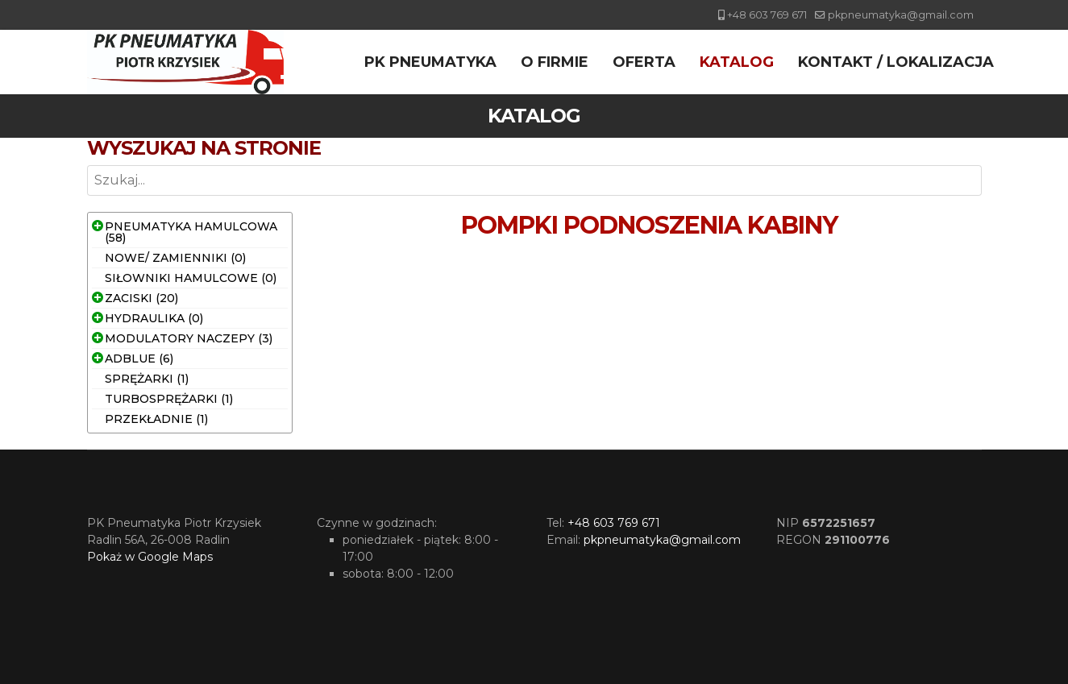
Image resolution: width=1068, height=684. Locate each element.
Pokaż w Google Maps (150, 556)
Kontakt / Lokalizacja (896, 62)
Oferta (644, 62)
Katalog (737, 62)
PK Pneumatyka (430, 62)
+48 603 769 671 (767, 15)
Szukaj (87, 196)
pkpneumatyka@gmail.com (901, 15)
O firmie (554, 62)
